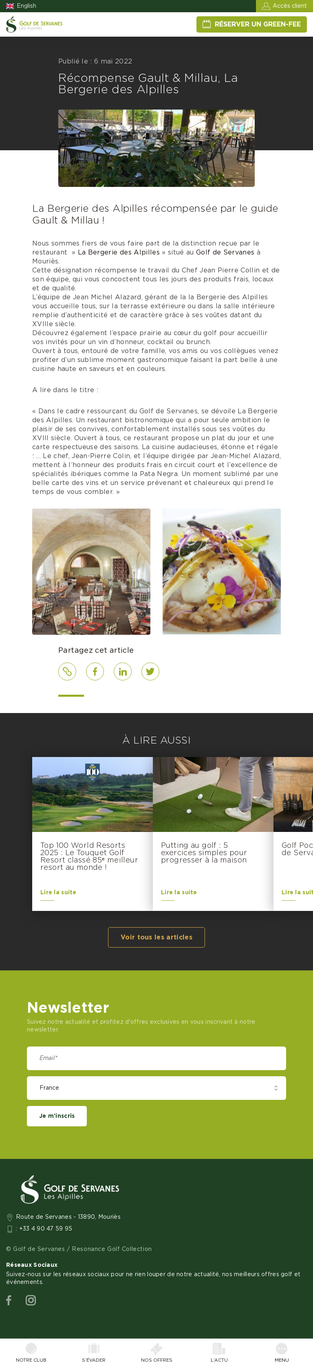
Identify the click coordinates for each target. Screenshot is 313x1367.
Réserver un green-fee (258, 24)
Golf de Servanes (225, 252)
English (26, 6)
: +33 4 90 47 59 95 (44, 1229)
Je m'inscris (57, 1116)
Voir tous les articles (156, 937)
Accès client (290, 6)
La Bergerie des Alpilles (119, 252)
